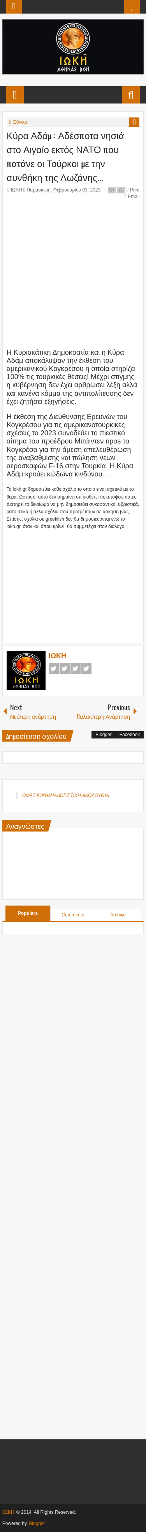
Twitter (65, 668)
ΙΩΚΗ (17, 190)
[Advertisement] (76, 579)
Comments (73, 915)
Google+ (75, 668)
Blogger (103, 734)
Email (132, 196)
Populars (28, 913)
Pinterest (86, 668)
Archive (118, 915)
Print (133, 190)
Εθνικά (20, 122)
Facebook (54, 668)
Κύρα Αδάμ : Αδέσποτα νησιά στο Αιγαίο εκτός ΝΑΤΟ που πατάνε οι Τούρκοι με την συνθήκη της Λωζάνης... (65, 156)
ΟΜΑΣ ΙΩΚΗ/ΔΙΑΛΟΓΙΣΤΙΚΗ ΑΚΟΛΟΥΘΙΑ (65, 795)
